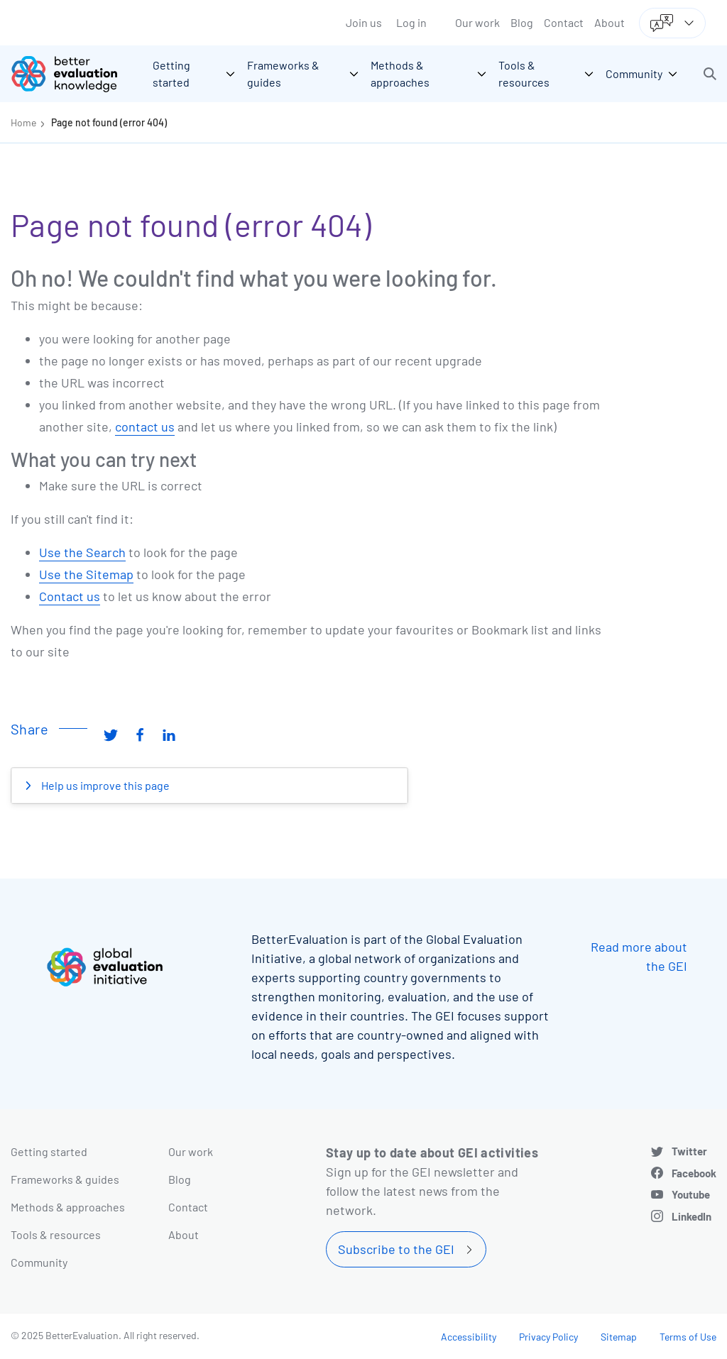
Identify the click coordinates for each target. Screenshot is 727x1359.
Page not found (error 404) (109, 122)
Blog (521, 22)
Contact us (69, 596)
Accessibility (468, 1337)
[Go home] (74, 74)
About (609, 22)
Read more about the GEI (639, 956)
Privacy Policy (548, 1337)
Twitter (689, 1151)
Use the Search (82, 552)
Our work (477, 22)
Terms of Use (688, 1337)
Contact (564, 22)
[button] (710, 73)
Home (23, 122)
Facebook (694, 1173)
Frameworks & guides (65, 1179)
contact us (145, 426)
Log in (411, 22)
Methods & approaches (68, 1207)
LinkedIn (691, 1216)
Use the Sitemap (86, 574)
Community (39, 1262)
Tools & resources (56, 1234)
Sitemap (619, 1337)
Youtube (691, 1194)
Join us (364, 22)
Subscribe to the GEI (396, 1249)
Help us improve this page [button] (104, 785)
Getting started (49, 1151)
